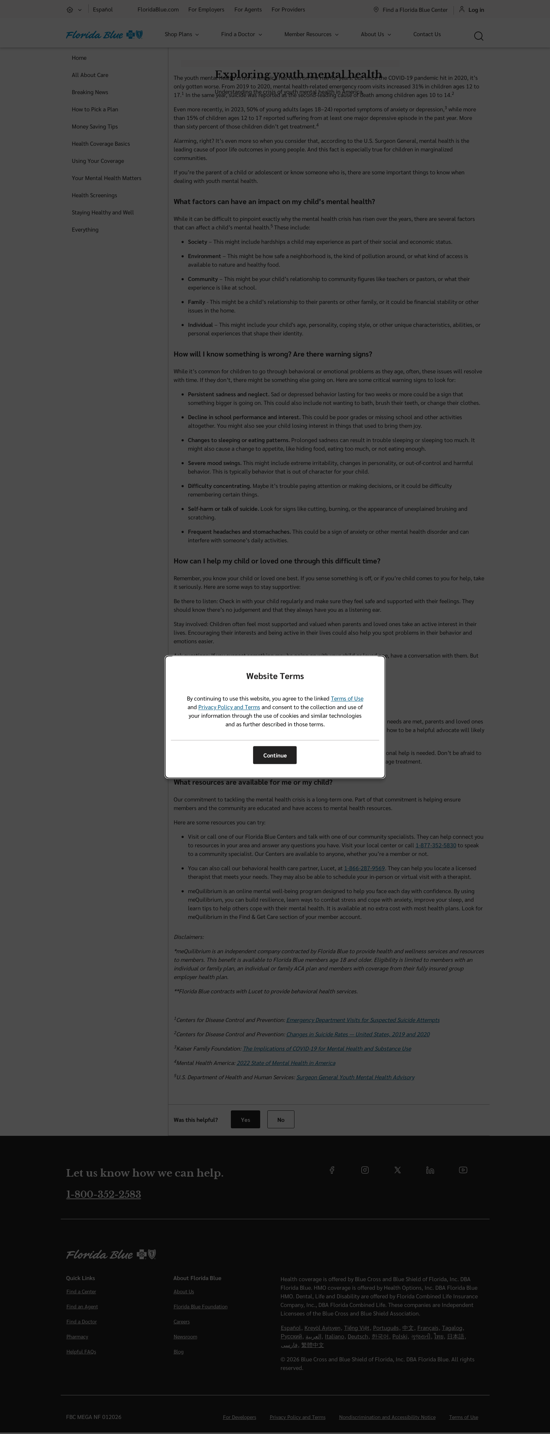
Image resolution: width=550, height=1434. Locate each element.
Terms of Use (347, 698)
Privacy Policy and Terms (229, 707)
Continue (275, 755)
